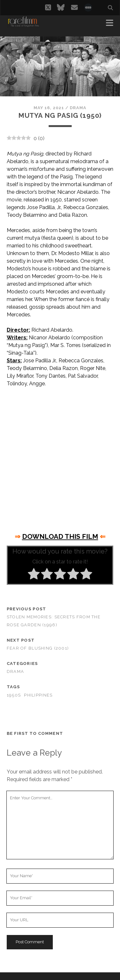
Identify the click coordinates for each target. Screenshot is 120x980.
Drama (78, 107)
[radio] (34, 575)
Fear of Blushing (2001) (38, 648)
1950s (14, 695)
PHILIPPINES (38, 695)
